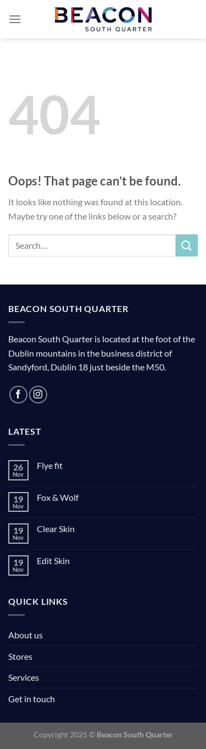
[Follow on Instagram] (38, 395)
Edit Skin (53, 560)
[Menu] (14, 19)
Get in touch (31, 698)
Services (23, 677)
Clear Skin (56, 528)
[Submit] (187, 245)
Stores (20, 656)
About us (25, 635)
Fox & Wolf (58, 497)
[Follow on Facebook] (18, 395)
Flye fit (50, 465)
